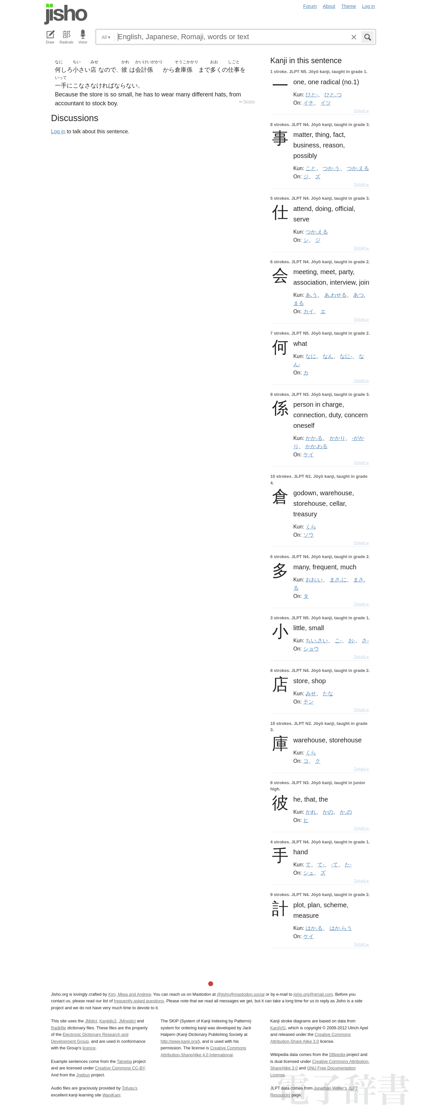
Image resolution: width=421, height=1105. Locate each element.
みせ (311, 693)
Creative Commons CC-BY (120, 1068)
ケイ (308, 454)
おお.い (314, 579)
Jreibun (83, 1074)
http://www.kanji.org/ (179, 1041)
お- (351, 640)
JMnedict (127, 1020)
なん (328, 356)
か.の (346, 811)
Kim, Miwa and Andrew (129, 994)
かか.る (314, 438)
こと (311, 168)
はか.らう (341, 928)
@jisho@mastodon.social (240, 994)
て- (320, 864)
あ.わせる (335, 294)
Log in (368, 6)
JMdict (91, 1020)
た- (348, 864)
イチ (308, 102)
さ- (365, 640)
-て (334, 864)
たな (328, 693)
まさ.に (338, 579)
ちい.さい (317, 640)
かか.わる (316, 446)
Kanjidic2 (107, 1020)
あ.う (311, 294)
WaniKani (111, 1094)
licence (89, 1047)
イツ (325, 102)
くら (311, 526)
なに (311, 356)
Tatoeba (249, 101)
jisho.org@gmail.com (313, 994)
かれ (311, 811)
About (329, 6)
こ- (338, 640)
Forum (310, 6)
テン (308, 701)
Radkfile (58, 1027)
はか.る (314, 928)
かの (328, 811)
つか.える (358, 168)
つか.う (331, 168)
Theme (348, 6)
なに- (346, 356)
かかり (337, 438)
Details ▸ (361, 111)
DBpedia (337, 1054)
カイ (308, 311)
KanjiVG (278, 1027)
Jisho (65, 14)
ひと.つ (332, 94)
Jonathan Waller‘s (330, 1088)
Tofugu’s (129, 1088)
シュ (308, 872)
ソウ (308, 534)
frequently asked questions (139, 1000)
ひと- (312, 94)
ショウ (311, 648)
